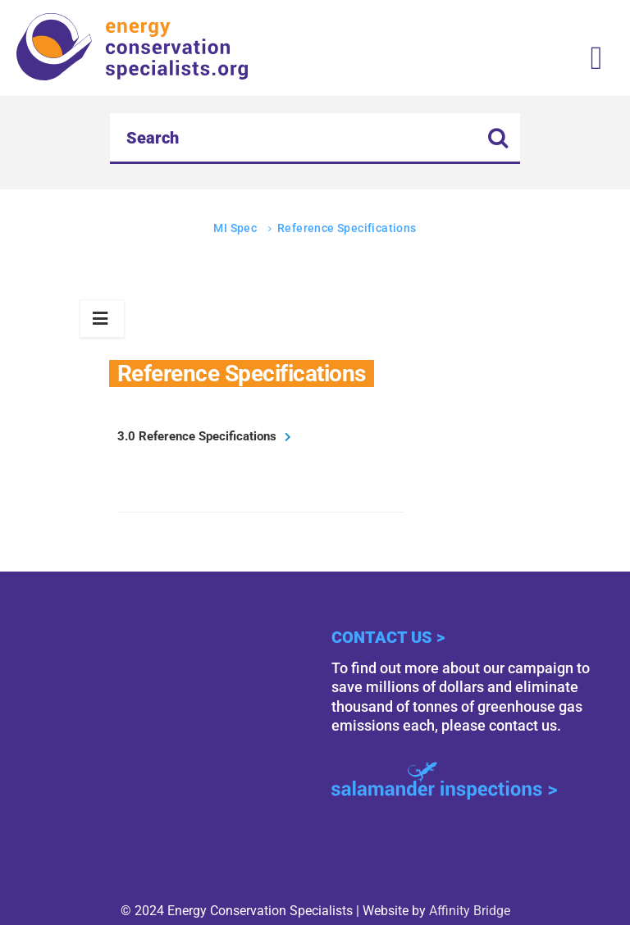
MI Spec (235, 228)
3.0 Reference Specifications (196, 436)
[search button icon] (498, 139)
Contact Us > (388, 637)
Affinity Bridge (469, 910)
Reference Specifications (347, 228)
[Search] (315, 138)
